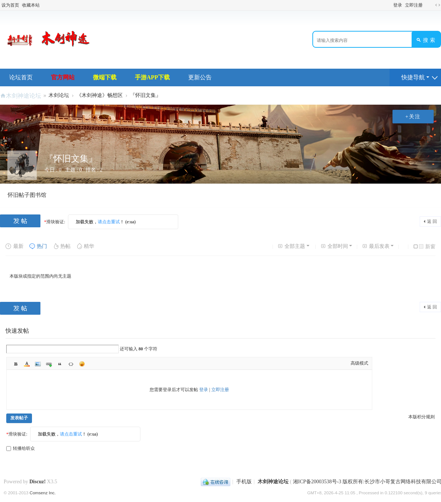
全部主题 (291, 246)
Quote (60, 364)
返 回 (432, 221)
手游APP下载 (152, 77)
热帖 (62, 246)
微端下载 (104, 77)
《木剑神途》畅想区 (99, 95)
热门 (38, 246)
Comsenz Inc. (43, 492)
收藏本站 (31, 5)
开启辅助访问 (428, 5)
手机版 (244, 481)
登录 (397, 5)
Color (27, 364)
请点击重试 (109, 221)
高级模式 (359, 363)
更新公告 (200, 77)
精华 (85, 246)
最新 (15, 246)
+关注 (413, 116)
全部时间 (334, 246)
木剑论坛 (59, 95)
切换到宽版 (437, 5)
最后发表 (376, 246)
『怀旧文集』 (145, 95)
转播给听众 (20, 448)
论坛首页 (21, 77)
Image (38, 364)
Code (71, 364)
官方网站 (63, 77)
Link (49, 364)
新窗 (427, 246)
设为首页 (10, 5)
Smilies (82, 364)
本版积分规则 (421, 416)
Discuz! (37, 481)
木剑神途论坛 (23, 95)
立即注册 (414, 5)
